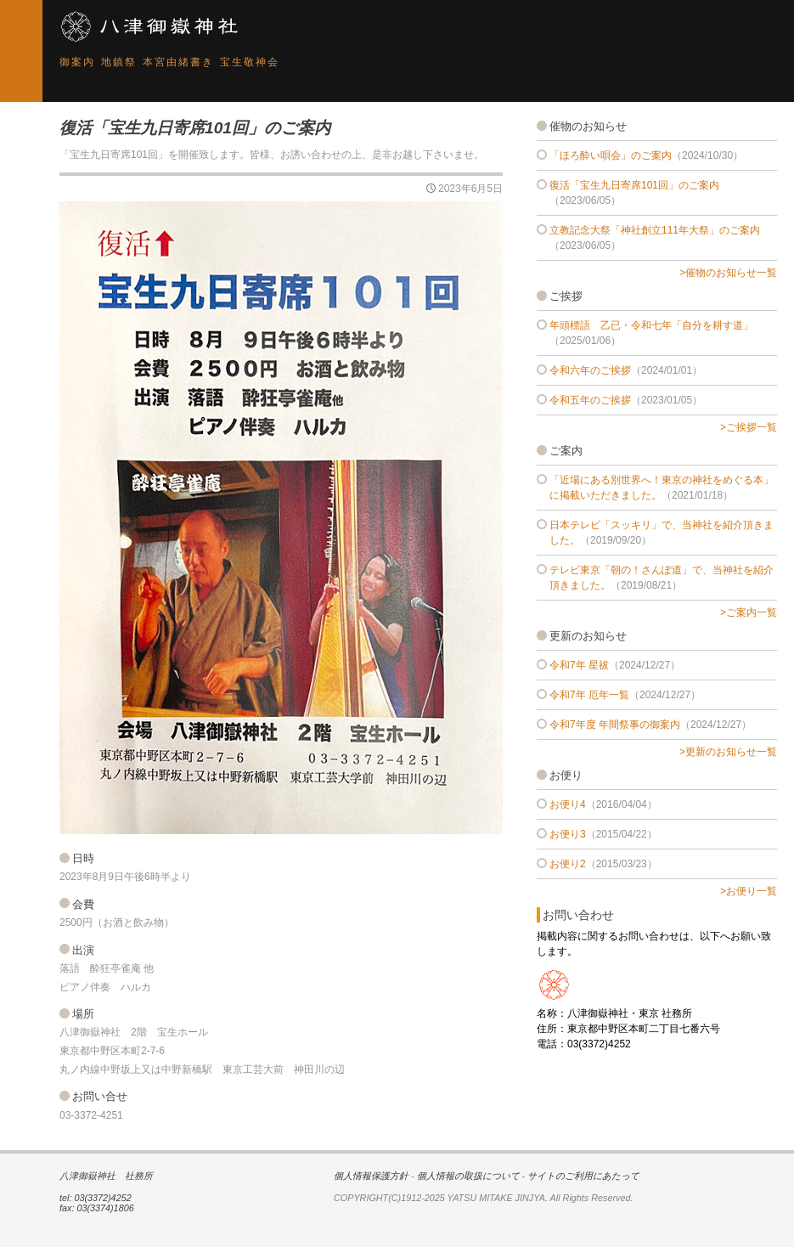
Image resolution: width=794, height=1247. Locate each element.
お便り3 (567, 834)
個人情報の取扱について (468, 1176)
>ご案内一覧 (748, 612)
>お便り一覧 (748, 891)
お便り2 (567, 864)
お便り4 (567, 804)
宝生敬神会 (249, 62)
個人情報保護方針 (371, 1176)
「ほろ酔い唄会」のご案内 (610, 155)
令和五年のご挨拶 (590, 400)
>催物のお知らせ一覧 (728, 273)
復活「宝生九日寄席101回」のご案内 (634, 185)
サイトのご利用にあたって (583, 1176)
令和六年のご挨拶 (590, 370)
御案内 (77, 62)
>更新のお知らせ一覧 (728, 752)
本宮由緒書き (178, 62)
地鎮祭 (119, 62)
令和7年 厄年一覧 (589, 695)
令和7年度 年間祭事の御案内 (614, 725)
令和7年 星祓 (579, 665)
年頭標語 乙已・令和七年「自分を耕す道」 (651, 325)
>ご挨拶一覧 (748, 427)
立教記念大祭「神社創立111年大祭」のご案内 (654, 230)
